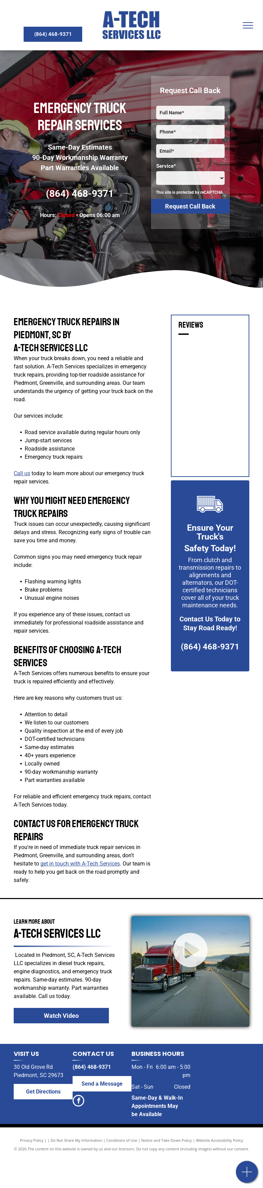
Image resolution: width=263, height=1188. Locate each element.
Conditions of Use (121, 1140)
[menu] (248, 25)
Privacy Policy (31, 1140)
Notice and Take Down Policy (166, 1140)
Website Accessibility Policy (219, 1140)
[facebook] (78, 1101)
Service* (166, 166)
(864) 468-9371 (80, 193)
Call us (22, 473)
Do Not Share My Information (76, 1140)
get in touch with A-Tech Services (80, 863)
